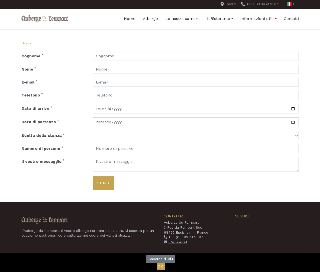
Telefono (32, 94)
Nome (28, 69)
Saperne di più (161, 259)
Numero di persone (42, 148)
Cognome (32, 55)
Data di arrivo (36, 108)
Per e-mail (175, 242)
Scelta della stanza (43, 135)
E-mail (29, 82)
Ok (161, 266)
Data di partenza (40, 121)
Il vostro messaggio (42, 161)
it (291, 4)
